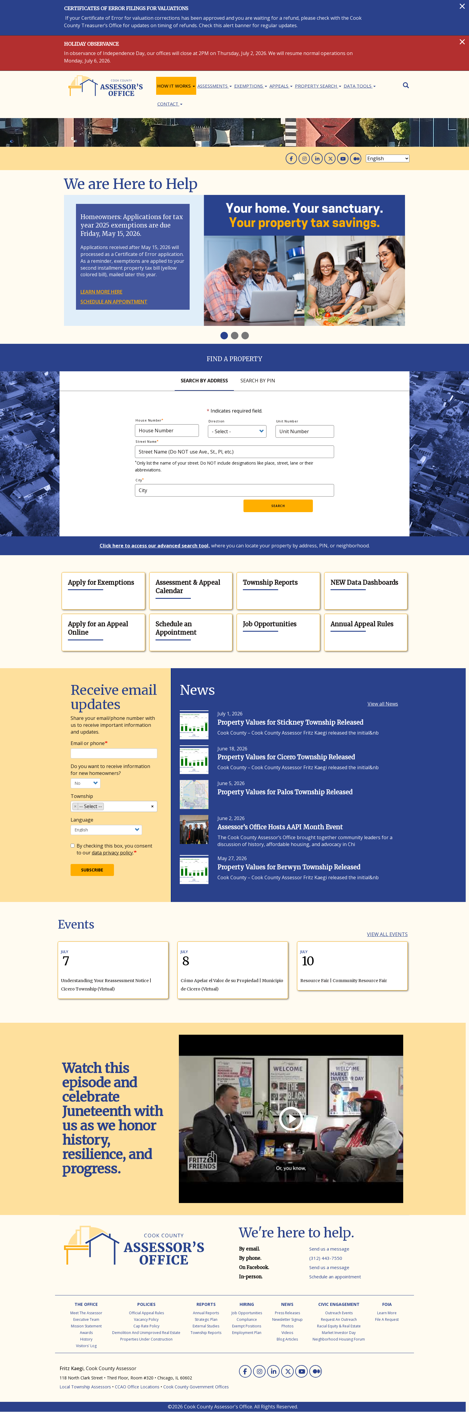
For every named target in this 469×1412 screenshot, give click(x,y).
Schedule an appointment (113, 301)
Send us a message (329, 1249)
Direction (216, 421)
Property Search (318, 86)
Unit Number (287, 421)
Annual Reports (206, 1312)
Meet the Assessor (86, 1312)
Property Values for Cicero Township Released (286, 757)
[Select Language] (387, 158)
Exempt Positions (246, 1326)
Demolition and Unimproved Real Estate (146, 1332)
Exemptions (250, 86)
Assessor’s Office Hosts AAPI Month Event (280, 827)
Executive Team (86, 1319)
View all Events (387, 934)
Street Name (146, 441)
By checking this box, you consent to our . (111, 849)
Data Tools (360, 86)
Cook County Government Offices (196, 1387)
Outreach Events (339, 1312)
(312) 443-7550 (325, 1258)
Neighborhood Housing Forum (339, 1339)
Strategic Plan (206, 1319)
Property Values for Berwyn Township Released (288, 867)
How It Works (176, 86)
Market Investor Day (339, 1332)
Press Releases (287, 1312)
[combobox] (114, 806)
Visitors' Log (86, 1345)
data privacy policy (112, 852)
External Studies (206, 1326)
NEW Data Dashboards (364, 582)
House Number (148, 420)
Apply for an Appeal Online (98, 628)
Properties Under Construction (146, 1339)
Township (82, 796)
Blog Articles (287, 1339)
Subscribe (92, 870)
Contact (169, 104)
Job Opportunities (269, 624)
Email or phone (88, 743)
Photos (287, 1326)
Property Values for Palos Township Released (284, 792)
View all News (383, 703)
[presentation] (195, 511)
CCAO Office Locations (137, 1387)
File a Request (387, 1319)
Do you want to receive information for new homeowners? (110, 769)
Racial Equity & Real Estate (339, 1326)
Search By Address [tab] (204, 380)
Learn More (387, 1312)
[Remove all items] (152, 806)
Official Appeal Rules (146, 1312)
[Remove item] (75, 806)
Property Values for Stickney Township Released (290, 722)
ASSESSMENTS (214, 86)
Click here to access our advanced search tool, (155, 545)
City (138, 480)
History (86, 1339)
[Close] (462, 6)
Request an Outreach (339, 1319)
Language (82, 819)
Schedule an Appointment (176, 628)
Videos (287, 1332)
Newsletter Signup (287, 1319)
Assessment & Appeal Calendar (188, 587)
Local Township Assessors (85, 1387)
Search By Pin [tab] (257, 380)
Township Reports (270, 582)
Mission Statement (86, 1326)
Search (278, 506)
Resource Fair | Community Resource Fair (343, 980)
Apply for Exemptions (101, 582)
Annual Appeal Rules (362, 624)
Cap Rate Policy (146, 1326)
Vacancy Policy (146, 1319)
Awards (86, 1332)
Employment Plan (246, 1332)
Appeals (281, 86)
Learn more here (101, 291)
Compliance (247, 1319)
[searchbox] (107, 807)
